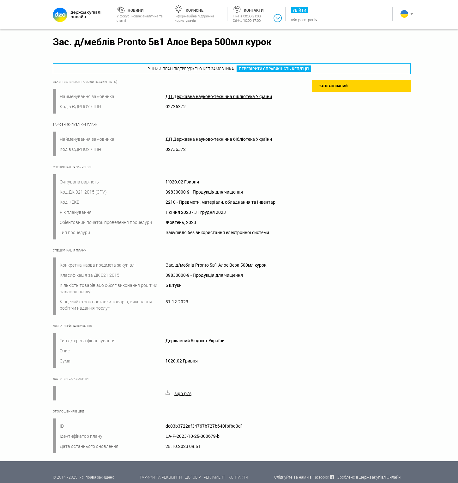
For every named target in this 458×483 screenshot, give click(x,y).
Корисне (194, 10)
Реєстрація (307, 19)
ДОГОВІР (193, 477)
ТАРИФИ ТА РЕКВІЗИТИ (161, 477)
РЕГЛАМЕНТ (214, 477)
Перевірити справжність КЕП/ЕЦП (274, 68)
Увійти (299, 10)
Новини (135, 10)
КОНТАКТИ (238, 477)
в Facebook (319, 477)
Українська (404, 14)
